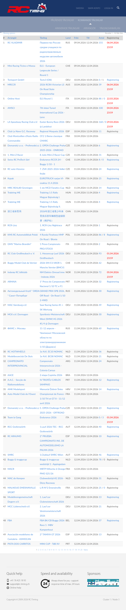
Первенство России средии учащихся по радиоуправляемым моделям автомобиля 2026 (51, 51)
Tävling (43, 37)
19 (79, 550)
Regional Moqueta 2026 (52, 131)
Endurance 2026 (48, 417)
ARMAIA (12, 281)
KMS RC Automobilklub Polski (23, 234)
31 (100, 154)
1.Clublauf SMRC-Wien (51, 454)
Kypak (11, 178)
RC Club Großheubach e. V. (21, 253)
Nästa (85, 550)
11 (100, 131)
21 (100, 356)
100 (101, 107)
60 (100, 328)
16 (70, 550)
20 (81, 550)
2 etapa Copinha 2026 (51, 375)
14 (100, 187)
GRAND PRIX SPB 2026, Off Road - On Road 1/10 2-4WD (52, 296)
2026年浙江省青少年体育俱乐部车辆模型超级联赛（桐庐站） (52, 216)
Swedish (80, 8)
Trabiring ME (14, 192)
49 (100, 305)
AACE (10, 375)
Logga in (108, 8)
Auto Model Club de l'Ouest (22, 394)
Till (87, 37)
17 (73, 550)
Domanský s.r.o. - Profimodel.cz (23, 145)
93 (100, 253)
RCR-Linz (12, 225)
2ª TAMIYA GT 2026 (50, 534)
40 (100, 426)
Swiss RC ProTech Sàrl (18, 159)
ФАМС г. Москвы (17, 328)
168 (101, 121)
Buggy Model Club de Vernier (22, 262)
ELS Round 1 (46, 98)
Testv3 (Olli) (46, 79)
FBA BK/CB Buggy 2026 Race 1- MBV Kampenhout (52, 525)
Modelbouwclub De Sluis (20, 356)
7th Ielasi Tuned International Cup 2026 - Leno (52, 112)
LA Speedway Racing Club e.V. (23, 121)
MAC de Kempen (16, 478)
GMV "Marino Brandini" (19, 244)
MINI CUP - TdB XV (50, 543)
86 (100, 234)
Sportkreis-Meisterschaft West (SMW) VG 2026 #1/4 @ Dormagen (52, 319)
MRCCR (12, 84)
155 (101, 42)
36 (100, 351)
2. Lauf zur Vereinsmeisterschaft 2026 (50, 511)
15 (67, 550)
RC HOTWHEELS (16, 351)
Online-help (15, 588)
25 (100, 178)
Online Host (14, 98)
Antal (101, 37)
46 (100, 454)
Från (76, 37)
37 (100, 520)
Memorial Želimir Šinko (51, 389)
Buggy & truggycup (17, 459)
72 (100, 272)
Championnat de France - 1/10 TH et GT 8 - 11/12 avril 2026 (52, 399)
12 (100, 379)
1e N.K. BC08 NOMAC (51, 356)
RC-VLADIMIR (15, 42)
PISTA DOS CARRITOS (19, 543)
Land (68, 37)
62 (100, 262)
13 (100, 497)
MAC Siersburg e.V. (17, 305)
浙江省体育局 (14, 211)
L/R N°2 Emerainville (50, 487)
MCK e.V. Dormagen (18, 314)
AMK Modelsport (16, 389)
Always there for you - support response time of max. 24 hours (60, 582)
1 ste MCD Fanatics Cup (52, 187)
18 (76, 550)
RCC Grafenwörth (16, 426)
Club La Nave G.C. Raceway (21, 131)
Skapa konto (94, 8)
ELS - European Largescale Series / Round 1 (49, 70)
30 (100, 291)
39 (100, 84)
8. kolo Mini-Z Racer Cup (52, 154)
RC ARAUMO (14, 436)
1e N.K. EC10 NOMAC (51, 351)
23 (100, 408)
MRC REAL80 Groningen (20, 187)
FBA (10, 520)
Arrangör (12, 37)
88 (100, 98)
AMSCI (11, 107)
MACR (11, 468)
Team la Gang (14, 417)
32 (100, 281)
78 (100, 459)
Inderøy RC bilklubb (17, 272)
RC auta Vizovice (16, 169)
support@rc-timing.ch (20, 584)
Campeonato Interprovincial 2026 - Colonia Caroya (51, 366)
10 (100, 436)
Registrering (113, 79)
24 (100, 169)
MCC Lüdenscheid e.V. (19, 506)
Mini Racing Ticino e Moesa (21, 65)
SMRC (11, 454)
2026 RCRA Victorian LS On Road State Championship (52, 89)
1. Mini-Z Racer (15, 154)
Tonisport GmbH (16, 79)
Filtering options (9, 33)
